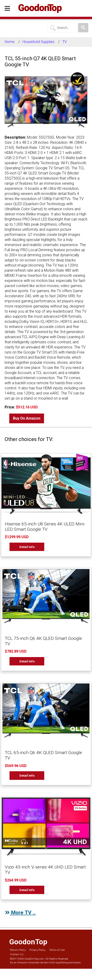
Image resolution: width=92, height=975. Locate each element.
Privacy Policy (37, 950)
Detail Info (27, 547)
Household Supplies (38, 42)
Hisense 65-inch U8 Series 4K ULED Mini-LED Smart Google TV (45, 526)
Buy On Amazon (26, 418)
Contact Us (16, 954)
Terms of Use (57, 950)
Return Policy (18, 950)
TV (64, 42)
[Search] (83, 27)
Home (10, 42)
